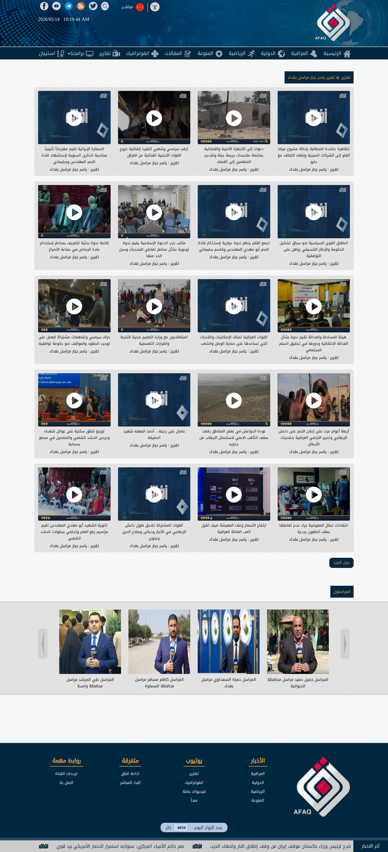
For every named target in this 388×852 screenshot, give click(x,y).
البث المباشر (130, 782)
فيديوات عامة (194, 791)
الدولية (258, 782)
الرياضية (258, 791)
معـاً (194, 800)
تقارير (345, 77)
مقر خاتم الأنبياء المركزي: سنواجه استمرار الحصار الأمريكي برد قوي (113, 846)
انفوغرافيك (194, 782)
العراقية (258, 773)
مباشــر (127, 7)
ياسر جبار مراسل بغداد (308, 169)
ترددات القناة (66, 773)
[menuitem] (337, 53)
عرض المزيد (341, 562)
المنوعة (257, 800)
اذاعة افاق (130, 773)
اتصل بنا (66, 782)
